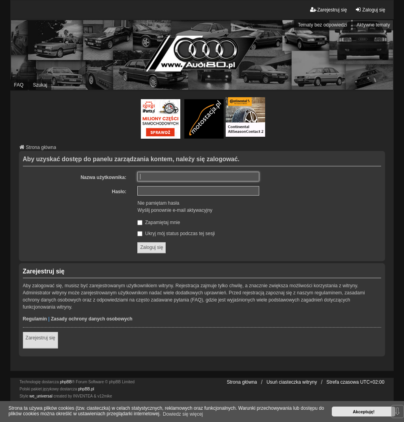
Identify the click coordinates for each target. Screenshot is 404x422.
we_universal (41, 396)
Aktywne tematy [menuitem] (373, 25)
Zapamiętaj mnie (158, 222)
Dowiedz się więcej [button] (183, 414)
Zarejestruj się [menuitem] (328, 10)
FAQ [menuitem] (19, 85)
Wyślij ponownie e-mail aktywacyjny (174, 210)
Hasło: (119, 191)
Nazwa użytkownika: (103, 177)
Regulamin (35, 319)
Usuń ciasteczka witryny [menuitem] (291, 382)
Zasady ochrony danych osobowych (92, 319)
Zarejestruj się (40, 338)
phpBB (66, 382)
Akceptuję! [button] (363, 411)
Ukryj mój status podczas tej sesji (176, 233)
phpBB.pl (86, 389)
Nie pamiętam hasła (158, 203)
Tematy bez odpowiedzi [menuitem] (322, 25)
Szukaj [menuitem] (40, 85)
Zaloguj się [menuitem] (370, 10)
